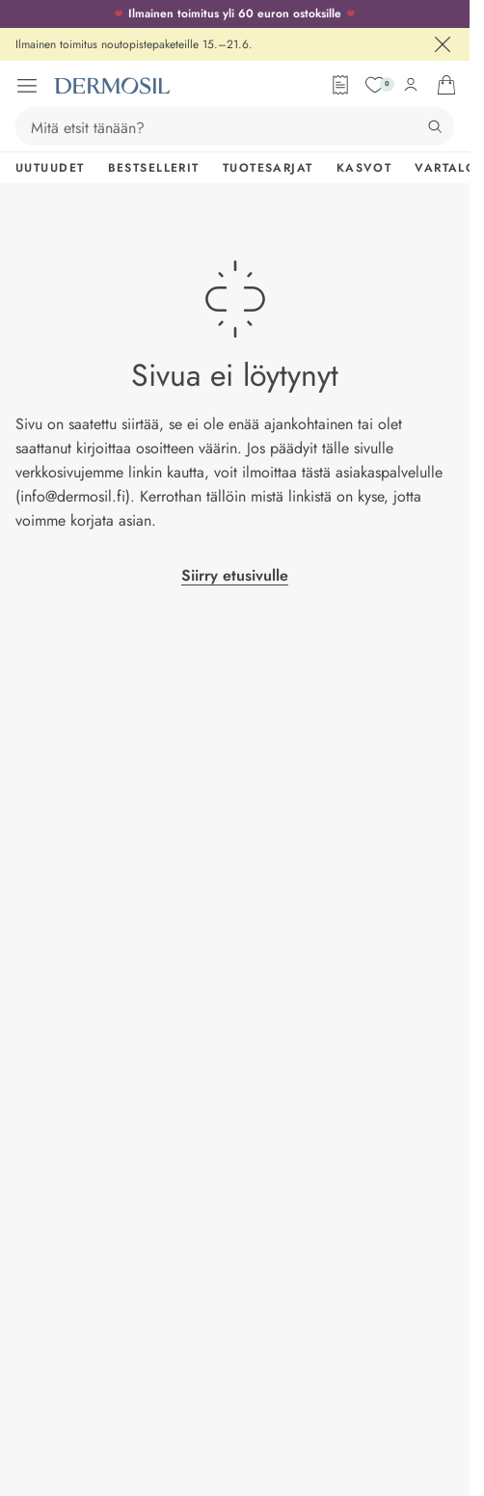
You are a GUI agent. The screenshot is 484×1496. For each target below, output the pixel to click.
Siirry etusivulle (234, 575)
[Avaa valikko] (27, 85)
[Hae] (434, 126)
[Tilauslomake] (340, 84)
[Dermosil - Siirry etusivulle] (112, 85)
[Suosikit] (375, 84)
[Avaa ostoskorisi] (446, 84)
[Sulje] (442, 44)
